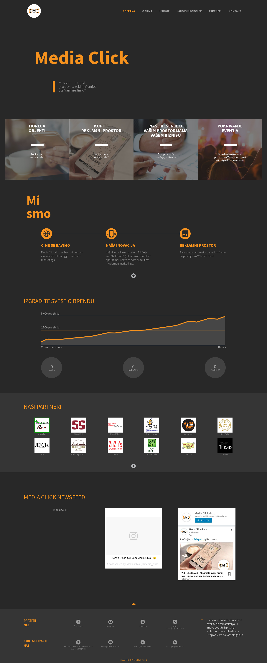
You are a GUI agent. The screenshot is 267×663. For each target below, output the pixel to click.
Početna (129, 11)
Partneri (215, 11)
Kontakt (235, 11)
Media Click (60, 509)
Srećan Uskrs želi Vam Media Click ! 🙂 (133, 557)
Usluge (164, 11)
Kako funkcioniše (189, 11)
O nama (147, 11)
